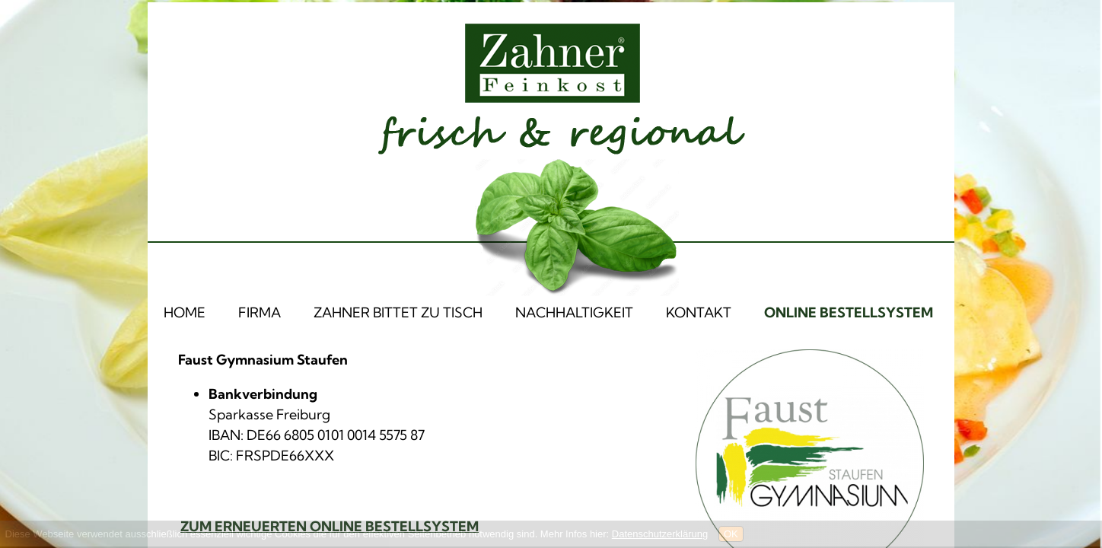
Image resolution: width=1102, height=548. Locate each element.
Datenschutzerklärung (660, 534)
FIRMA (259, 312)
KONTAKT (698, 312)
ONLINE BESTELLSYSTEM (848, 312)
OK (731, 534)
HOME (184, 312)
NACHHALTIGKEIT (574, 312)
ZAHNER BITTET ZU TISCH (398, 312)
